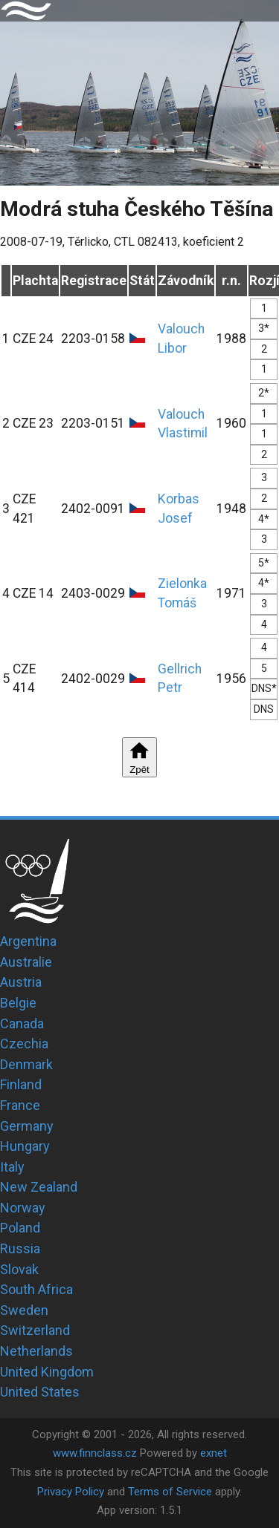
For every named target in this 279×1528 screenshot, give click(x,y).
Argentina (28, 941)
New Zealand (38, 1187)
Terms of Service (170, 1491)
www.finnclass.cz (95, 1453)
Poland (20, 1227)
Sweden (24, 1310)
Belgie (18, 1002)
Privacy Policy (70, 1491)
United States (40, 1392)
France (20, 1105)
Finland (21, 1084)
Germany (27, 1126)
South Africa (36, 1289)
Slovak (19, 1269)
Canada (22, 1023)
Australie (26, 962)
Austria (21, 982)
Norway (22, 1207)
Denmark (26, 1064)
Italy (12, 1167)
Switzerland (35, 1330)
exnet (213, 1453)
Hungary (25, 1146)
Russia (20, 1248)
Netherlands (36, 1351)
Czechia (24, 1043)
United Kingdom (47, 1372)
